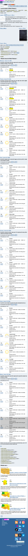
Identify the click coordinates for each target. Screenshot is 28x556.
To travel (1, 56)
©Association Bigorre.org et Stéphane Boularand (14, 545)
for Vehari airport (4, 460)
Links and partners (5, 523)
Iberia (18, 52)
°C (6, 4)
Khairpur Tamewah (11, 10)
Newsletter (3, 524)
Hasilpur (8, 11)
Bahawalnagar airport (4, 54)
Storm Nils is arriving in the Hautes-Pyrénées (18, 472)
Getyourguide (6, 48)
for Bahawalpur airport (5, 461)
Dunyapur (15, 11)
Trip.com (15, 51)
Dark (5, 4)
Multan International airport (5, 52)
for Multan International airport (6, 463)
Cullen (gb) (19, 6)
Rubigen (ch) (24, 6)
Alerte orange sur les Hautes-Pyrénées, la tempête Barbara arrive (17, 496)
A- (0, 4)
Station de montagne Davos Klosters (7, 451)
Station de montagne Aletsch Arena (7, 457)
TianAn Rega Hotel (4, 450)
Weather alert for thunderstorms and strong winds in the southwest (18, 484)
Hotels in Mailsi (3, 28)
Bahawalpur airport (4, 51)
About (5, 519)
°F (7, 4)
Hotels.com (8, 45)
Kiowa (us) (15, 6)
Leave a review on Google (20, 543)
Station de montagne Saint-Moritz (7, 452)
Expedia (15, 45)
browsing (1, 2)
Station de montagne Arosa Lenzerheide (8, 454)
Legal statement (4, 522)
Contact (3, 520)
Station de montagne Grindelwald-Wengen (8, 458)
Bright (3, 4)
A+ (1, 4)
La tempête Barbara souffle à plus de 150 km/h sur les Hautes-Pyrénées (17, 509)
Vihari (19, 10)
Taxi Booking (7, 46)
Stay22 (22, 45)
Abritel (19, 45)
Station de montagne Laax (5, 455)
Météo (11, 470)
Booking (12, 45)
